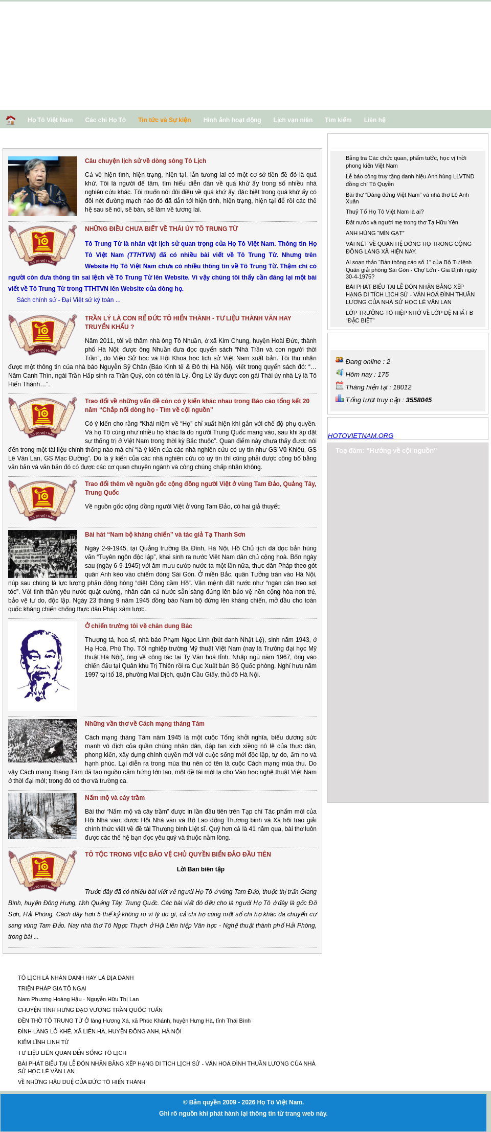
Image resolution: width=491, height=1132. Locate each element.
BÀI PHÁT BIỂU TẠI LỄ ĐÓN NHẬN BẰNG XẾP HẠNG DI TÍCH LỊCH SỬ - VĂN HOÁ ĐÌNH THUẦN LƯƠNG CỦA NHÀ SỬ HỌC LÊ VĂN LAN (410, 294)
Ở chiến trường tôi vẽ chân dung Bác (138, 626)
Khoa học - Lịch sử (40, 141)
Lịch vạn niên (293, 120)
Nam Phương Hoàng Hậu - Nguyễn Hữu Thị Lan (78, 999)
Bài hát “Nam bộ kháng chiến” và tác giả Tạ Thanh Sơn (165, 534)
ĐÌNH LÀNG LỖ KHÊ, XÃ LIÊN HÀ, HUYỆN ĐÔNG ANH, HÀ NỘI (100, 1031)
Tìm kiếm (338, 120)
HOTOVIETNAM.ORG (360, 436)
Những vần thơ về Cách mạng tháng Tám (145, 723)
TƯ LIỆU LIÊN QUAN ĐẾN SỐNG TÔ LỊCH (72, 1053)
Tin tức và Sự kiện (164, 120)
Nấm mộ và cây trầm (115, 797)
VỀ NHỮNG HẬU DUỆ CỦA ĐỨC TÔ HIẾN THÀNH (81, 1082)
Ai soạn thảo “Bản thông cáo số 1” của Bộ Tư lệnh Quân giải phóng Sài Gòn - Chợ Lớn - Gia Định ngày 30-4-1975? (411, 269)
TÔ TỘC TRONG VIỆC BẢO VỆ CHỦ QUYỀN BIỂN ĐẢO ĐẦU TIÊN (178, 854)
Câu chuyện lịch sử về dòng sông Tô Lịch (145, 161)
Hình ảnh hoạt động (232, 120)
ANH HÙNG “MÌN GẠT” (375, 233)
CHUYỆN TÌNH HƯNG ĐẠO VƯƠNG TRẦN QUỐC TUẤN (90, 1010)
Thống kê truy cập (364, 340)
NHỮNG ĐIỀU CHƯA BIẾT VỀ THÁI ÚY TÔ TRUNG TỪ (161, 229)
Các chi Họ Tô (105, 120)
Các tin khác (30, 962)
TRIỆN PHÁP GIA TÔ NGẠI (52, 988)
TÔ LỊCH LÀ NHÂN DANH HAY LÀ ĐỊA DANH (75, 978)
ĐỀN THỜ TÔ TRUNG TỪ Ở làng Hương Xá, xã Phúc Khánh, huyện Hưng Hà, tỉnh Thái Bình (134, 1021)
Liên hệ (375, 120)
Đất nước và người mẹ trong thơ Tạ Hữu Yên (402, 222)
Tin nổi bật (352, 141)
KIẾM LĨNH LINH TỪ (43, 1042)
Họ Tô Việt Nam (50, 120)
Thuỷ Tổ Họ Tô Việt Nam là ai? (385, 212)
